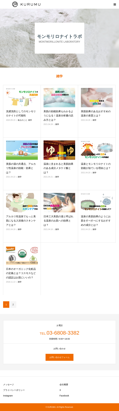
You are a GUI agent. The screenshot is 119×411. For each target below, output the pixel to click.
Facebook (64, 395)
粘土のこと (22, 120)
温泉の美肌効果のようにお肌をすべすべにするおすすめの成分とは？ (96, 220)
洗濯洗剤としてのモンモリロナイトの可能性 (21, 113)
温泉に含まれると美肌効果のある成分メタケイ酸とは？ (58, 168)
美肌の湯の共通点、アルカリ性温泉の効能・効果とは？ (21, 168)
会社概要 (64, 384)
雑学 (30, 120)
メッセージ (8, 384)
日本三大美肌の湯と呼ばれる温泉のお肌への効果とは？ (58, 220)
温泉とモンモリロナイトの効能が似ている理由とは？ (96, 166)
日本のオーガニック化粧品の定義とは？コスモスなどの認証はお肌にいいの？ (21, 273)
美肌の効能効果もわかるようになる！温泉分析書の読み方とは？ (58, 115)
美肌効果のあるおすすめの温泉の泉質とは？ (96, 113)
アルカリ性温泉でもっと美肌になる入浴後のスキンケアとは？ (21, 220)
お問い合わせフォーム (59, 357)
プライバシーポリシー (14, 390)
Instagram (8, 395)
